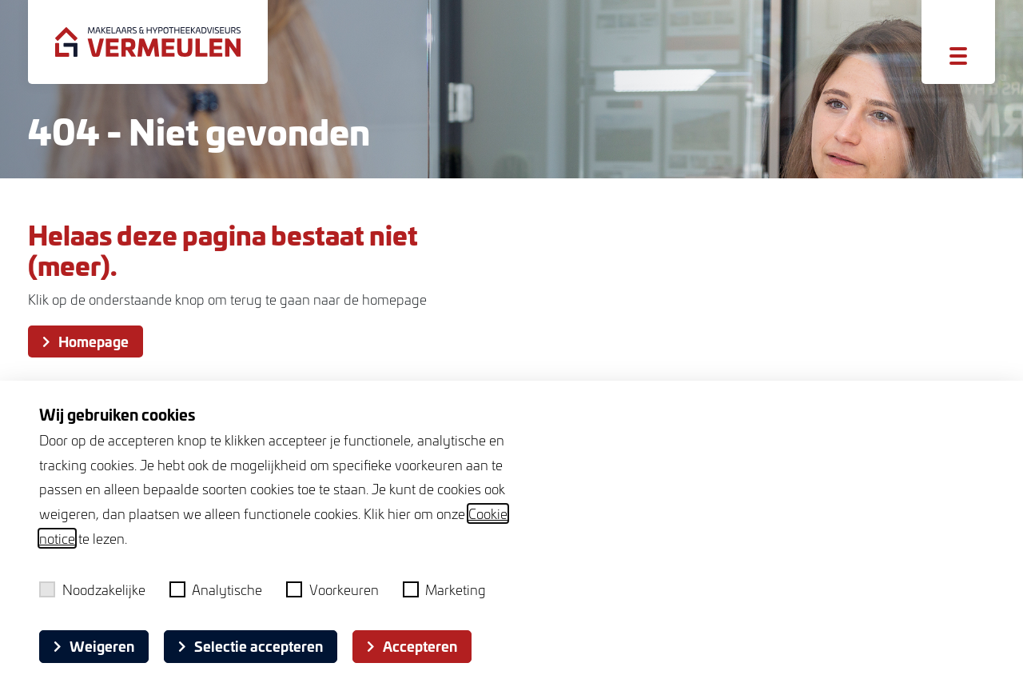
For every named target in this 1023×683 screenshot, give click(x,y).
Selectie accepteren (250, 646)
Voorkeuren (332, 589)
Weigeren (94, 646)
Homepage (85, 341)
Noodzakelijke (92, 589)
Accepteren (412, 646)
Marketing (445, 589)
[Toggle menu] (958, 56)
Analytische (216, 589)
